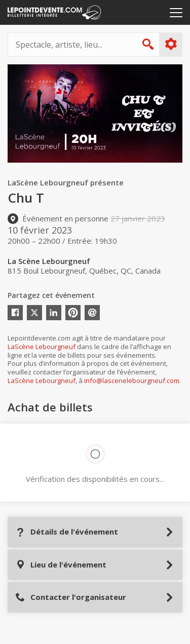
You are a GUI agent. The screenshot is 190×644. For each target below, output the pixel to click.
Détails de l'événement (66, 531)
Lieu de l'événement (60, 564)
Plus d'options (170, 44)
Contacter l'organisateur (70, 597)
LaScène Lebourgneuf (41, 346)
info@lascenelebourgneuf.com (131, 380)
